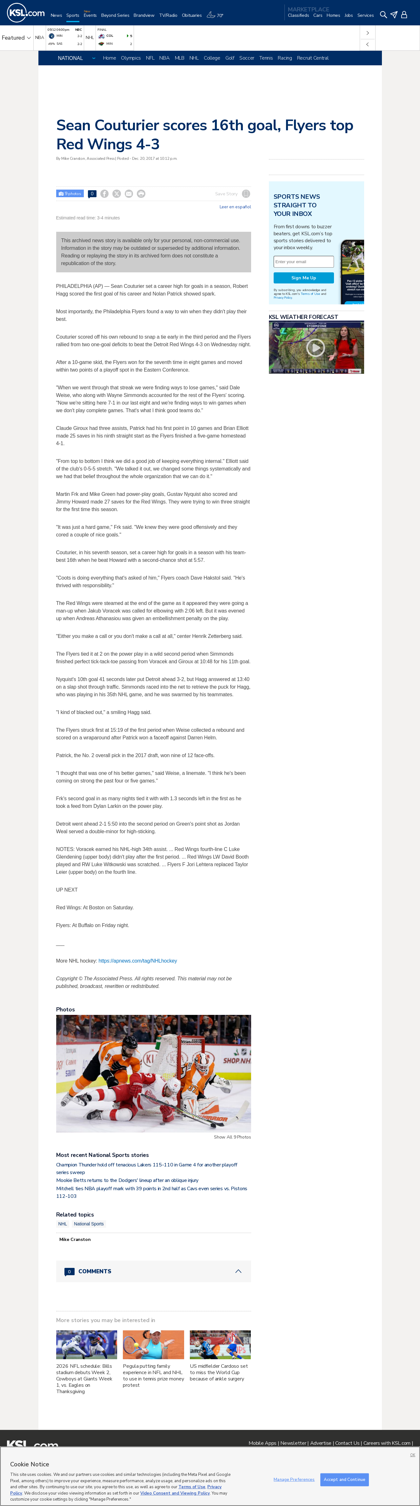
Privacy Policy (283, 297)
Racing (285, 58)
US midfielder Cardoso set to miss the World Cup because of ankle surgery (219, 1372)
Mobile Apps (263, 1443)
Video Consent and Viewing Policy (175, 1493)
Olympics (131, 58)
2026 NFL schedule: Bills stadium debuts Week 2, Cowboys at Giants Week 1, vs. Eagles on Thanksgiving (84, 1379)
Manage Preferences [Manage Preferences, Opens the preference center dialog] (294, 1479)
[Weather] (217, 17)
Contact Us (347, 1443)
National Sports (89, 1223)
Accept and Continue (344, 1479)
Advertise (320, 1443)
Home (109, 58)
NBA (164, 58)
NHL (194, 58)
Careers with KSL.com (386, 1443)
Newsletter (293, 1443)
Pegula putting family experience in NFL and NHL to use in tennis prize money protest (153, 1376)
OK (412, 1455)
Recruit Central (313, 58)
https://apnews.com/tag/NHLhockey (137, 961)
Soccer (246, 58)
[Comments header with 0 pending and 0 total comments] (153, 1271)
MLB (179, 58)
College (212, 58)
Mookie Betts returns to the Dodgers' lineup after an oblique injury (127, 1180)
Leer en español (235, 207)
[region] (210, 1476)
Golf (229, 58)
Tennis (266, 58)
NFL (150, 58)
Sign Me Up (303, 278)
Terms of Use (310, 294)
